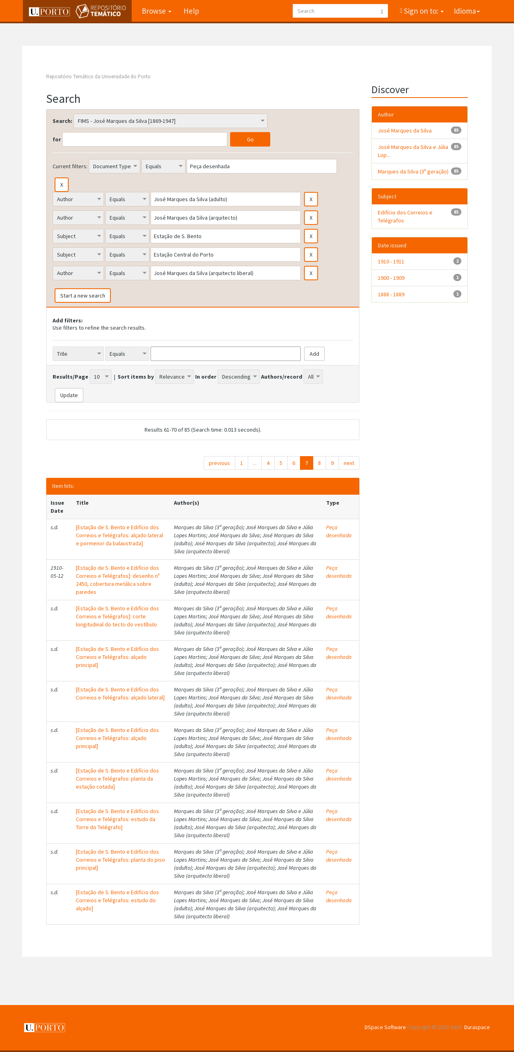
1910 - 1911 (391, 261)
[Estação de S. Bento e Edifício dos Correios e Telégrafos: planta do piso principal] (120, 859)
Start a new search (82, 295)
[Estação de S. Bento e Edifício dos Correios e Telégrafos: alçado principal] (117, 657)
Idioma (467, 11)
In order (205, 376)
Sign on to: (423, 11)
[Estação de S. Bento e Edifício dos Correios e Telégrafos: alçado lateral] (120, 693)
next (349, 463)
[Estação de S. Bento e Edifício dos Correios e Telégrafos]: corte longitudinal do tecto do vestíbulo (117, 616)
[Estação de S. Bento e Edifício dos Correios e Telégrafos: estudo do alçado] (117, 900)
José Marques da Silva (405, 130)
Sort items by (136, 376)
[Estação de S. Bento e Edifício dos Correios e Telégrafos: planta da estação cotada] (117, 778)
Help (190, 11)
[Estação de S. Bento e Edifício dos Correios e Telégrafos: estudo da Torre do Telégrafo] (117, 819)
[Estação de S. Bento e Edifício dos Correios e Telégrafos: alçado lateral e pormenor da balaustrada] (119, 535)
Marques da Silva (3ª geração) (413, 171)
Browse (156, 11)
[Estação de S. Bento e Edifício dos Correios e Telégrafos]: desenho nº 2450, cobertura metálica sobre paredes (117, 579)
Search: (62, 120)
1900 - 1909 (391, 277)
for (57, 139)
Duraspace (477, 1027)
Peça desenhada (339, 531)
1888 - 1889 (391, 294)
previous (219, 463)
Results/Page (70, 376)
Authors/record (281, 376)
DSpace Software (385, 1027)
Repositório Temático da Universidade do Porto (98, 76)
